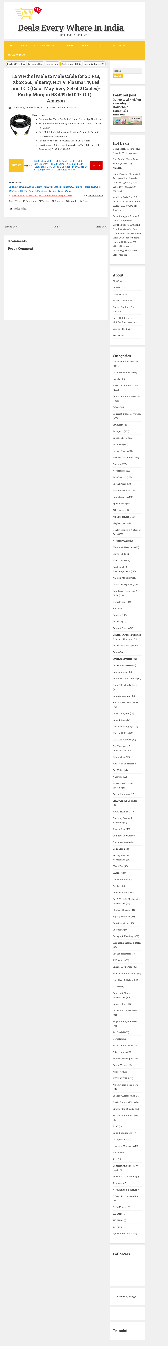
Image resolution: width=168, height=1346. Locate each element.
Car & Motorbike (122, 372)
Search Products (119, 45)
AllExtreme (119, 560)
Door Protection (121, 892)
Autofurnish (120, 477)
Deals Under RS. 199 (94, 63)
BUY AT (16, 165)
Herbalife (118, 1038)
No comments (95, 195)
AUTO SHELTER (121, 1078)
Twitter (44, 201)
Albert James (120, 1052)
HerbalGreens (120, 1207)
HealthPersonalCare (124, 1102)
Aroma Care (119, 829)
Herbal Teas (119, 601)
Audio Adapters (121, 713)
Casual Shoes (120, 1003)
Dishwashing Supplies (125, 800)
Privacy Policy (120, 293)
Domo (116, 652)
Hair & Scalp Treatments (126, 702)
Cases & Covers (121, 628)
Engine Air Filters (123, 966)
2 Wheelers (119, 960)
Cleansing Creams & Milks (127, 942)
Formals (117, 621)
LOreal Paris (120, 483)
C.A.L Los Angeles (122, 739)
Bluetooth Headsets (123, 547)
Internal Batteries (123, 658)
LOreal (116, 986)
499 (96, 165)
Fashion (23, 45)
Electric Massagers (123, 1058)
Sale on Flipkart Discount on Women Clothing (76, 186)
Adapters (118, 776)
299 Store (118, 1213)
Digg (84, 201)
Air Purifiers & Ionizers (125, 1084)
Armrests (118, 1071)
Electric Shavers (122, 909)
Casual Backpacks (123, 584)
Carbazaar (118, 929)
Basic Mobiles (120, 497)
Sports (100, 45)
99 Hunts (118, 1226)
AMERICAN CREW (122, 577)
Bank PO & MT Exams (124, 1176)
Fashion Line (120, 671)
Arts (115, 1159)
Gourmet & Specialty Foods (127, 413)
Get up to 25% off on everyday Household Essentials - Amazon (127, 107)
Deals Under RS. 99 (71, 63)
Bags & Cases (120, 719)
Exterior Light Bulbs (124, 1108)
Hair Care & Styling (123, 979)
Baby (116, 407)
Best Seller (118, 335)
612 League (119, 510)
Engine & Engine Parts (125, 1021)
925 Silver (118, 1220)
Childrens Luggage (123, 726)
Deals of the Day (121, 328)
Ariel (116, 1126)
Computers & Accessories (126, 396)
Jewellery (118, 424)
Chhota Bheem (121, 879)
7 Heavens (119, 1183)
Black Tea (118, 866)
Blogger (133, 1296)
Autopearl (118, 431)
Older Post (101, 226)
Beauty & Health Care (45, 45)
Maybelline (119, 523)
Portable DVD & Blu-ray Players (55, 195)
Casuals (117, 615)
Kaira (116, 608)
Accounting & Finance (125, 1189)
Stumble (71, 201)
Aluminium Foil (122, 811)
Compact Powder (122, 835)
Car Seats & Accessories (125, 1010)
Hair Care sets (120, 842)
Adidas (117, 885)
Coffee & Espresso (122, 665)
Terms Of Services (122, 300)
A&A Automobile (122, 490)
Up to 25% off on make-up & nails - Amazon (30, 186)
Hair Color (119, 1152)
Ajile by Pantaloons (123, 1233)
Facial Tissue (120, 1065)
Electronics (68, 45)
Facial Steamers (122, 794)
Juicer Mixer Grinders (125, 678)
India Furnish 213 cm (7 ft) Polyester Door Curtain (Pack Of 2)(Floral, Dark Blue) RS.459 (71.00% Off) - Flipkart (127, 182)
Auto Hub (118, 444)
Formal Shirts (120, 451)
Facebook (29, 201)
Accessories (119, 470)
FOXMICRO (32, 195)
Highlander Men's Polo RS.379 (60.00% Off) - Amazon (125, 163)
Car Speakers (120, 1139)
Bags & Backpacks (123, 1132)
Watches (85, 45)
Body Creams (120, 848)
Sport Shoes (119, 503)
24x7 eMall (119, 1032)
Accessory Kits (121, 540)
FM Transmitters (122, 953)
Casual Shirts (120, 437)
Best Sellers (52, 63)
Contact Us (119, 287)
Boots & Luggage (122, 695)
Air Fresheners (121, 516)
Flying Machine (122, 916)
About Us (118, 280)
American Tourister (123, 763)
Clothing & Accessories (125, 361)
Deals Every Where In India (71, 27)
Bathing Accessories (124, 1095)
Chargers (118, 872)
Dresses (117, 464)
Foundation (119, 757)
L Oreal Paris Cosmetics (125, 1196)
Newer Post (11, 226)
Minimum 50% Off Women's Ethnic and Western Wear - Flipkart (41, 191)
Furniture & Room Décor (126, 1115)
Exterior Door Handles (125, 973)
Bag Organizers (121, 923)
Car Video (118, 770)
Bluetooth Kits (121, 733)
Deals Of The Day (16, 63)
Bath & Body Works (123, 1045)
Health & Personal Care (125, 385)
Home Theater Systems (125, 685)
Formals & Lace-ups (123, 645)
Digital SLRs (119, 553)
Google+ (57, 201)
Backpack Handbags (124, 936)
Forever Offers (35, 63)
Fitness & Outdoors (123, 457)
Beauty (117, 379)
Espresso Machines (123, 1146)
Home (10, 45)
